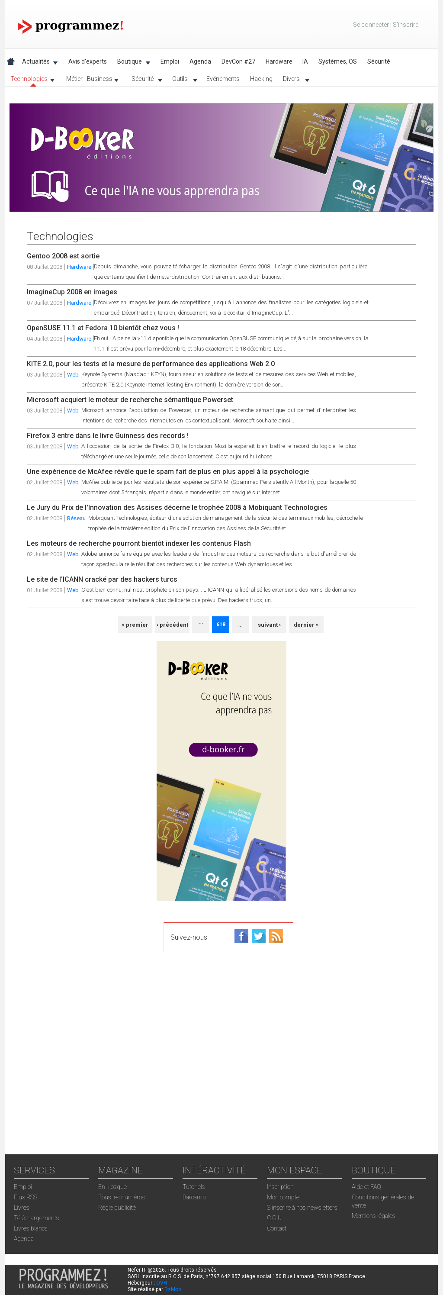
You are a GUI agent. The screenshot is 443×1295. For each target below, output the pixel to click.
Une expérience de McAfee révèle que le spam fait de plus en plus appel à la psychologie (168, 471)
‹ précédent (172, 625)
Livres (21, 1207)
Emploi (170, 61)
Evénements (223, 78)
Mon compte (283, 1197)
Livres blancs (31, 1228)
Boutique (131, 63)
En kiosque (112, 1186)
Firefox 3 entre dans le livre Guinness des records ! (108, 436)
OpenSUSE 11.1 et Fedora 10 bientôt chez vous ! (103, 328)
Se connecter (371, 24)
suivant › (269, 625)
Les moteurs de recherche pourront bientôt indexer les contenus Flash (139, 543)
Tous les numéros (121, 1197)
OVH (161, 1283)
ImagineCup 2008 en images (72, 292)
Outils (182, 80)
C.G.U (274, 1217)
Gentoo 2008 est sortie (63, 256)
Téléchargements (36, 1217)
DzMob (172, 1289)
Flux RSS (25, 1197)
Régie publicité (117, 1207)
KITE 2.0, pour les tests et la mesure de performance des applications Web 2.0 (151, 364)
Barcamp (194, 1197)
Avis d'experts (87, 61)
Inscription (280, 1186)
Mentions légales (373, 1215)
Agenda (200, 61)
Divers (293, 80)
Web (73, 374)
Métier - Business (89, 80)
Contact (276, 1228)
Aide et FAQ (366, 1186)
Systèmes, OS (337, 61)
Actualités (37, 63)
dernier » (306, 625)
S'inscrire (405, 24)
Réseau (76, 518)
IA (305, 61)
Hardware (279, 61)
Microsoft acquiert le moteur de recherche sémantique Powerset (130, 400)
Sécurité (144, 80)
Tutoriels (194, 1186)
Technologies (30, 80)
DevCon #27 (238, 61)
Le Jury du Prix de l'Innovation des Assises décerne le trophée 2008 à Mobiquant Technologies (177, 507)
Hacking (261, 78)
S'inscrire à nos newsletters (302, 1207)
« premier (135, 625)
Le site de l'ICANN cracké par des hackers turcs (102, 579)
